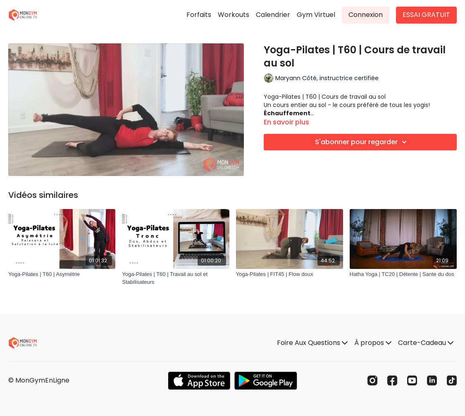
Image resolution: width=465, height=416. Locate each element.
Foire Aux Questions (312, 342)
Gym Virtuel (316, 14)
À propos (372, 342)
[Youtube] (412, 380)
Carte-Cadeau (425, 342)
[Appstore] (199, 380)
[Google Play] (266, 380)
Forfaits (198, 14)
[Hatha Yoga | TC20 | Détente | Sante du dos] (403, 274)
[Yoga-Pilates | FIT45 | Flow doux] (289, 274)
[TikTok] (452, 380)
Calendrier (273, 14)
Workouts (233, 14)
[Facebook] (392, 380)
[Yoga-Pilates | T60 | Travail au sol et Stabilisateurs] (175, 278)
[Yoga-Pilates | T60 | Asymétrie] (61, 274)
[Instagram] (372, 380)
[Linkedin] (432, 380)
